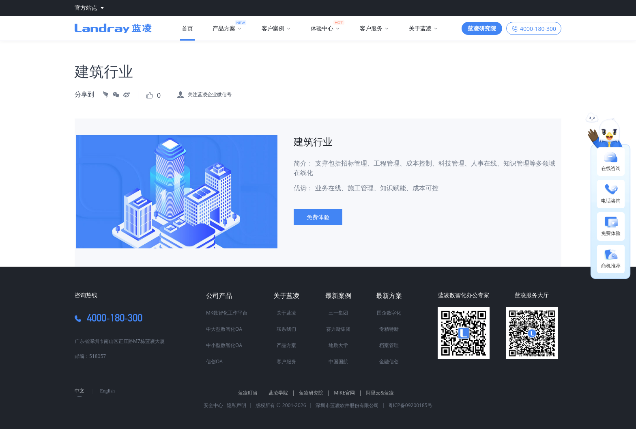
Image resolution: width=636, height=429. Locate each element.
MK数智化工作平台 (226, 312)
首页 (187, 28)
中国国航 (338, 361)
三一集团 (338, 312)
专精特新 (389, 329)
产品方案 (224, 28)
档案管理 (389, 345)
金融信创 (389, 361)
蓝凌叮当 (251, 392)
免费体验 (318, 217)
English (107, 391)
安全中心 (213, 405)
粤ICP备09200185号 (410, 405)
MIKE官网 (348, 392)
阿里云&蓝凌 (380, 392)
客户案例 (273, 28)
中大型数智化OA (224, 329)
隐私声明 (235, 405)
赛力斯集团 (338, 329)
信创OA (214, 361)
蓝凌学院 (282, 392)
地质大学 (338, 345)
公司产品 (219, 295)
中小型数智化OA (224, 345)
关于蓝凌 (420, 28)
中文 (79, 391)
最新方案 (389, 295)
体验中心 (322, 28)
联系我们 (286, 329)
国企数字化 (389, 312)
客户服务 (371, 28)
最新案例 (338, 295)
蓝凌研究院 (314, 392)
